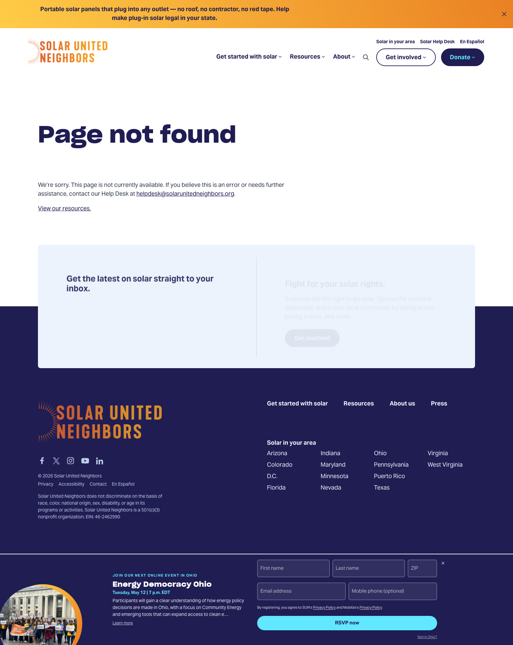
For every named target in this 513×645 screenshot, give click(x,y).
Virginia (438, 453)
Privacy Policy (324, 608)
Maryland (333, 464)
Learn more (123, 623)
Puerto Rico (389, 476)
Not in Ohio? (427, 637)
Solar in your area (395, 42)
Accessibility (71, 485)
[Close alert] (504, 14)
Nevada (331, 487)
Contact (98, 485)
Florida (276, 487)
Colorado (279, 464)
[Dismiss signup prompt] (443, 564)
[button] (366, 57)
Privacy (45, 485)
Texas (382, 487)
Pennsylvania (391, 464)
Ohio (380, 453)
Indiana (330, 453)
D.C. (272, 476)
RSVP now (347, 623)
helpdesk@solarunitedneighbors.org (185, 194)
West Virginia (445, 464)
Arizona (277, 453)
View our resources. (64, 209)
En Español (472, 42)
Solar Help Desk (437, 42)
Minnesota (334, 476)
